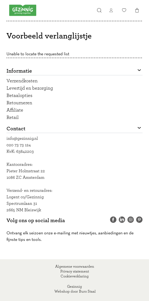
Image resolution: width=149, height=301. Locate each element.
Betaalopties (19, 95)
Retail (12, 117)
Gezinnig (74, 287)
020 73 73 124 (18, 145)
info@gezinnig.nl (22, 138)
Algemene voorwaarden (74, 266)
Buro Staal (87, 291)
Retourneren (19, 103)
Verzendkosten (22, 81)
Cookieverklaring (75, 276)
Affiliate (14, 110)
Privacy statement (74, 271)
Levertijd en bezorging (29, 88)
